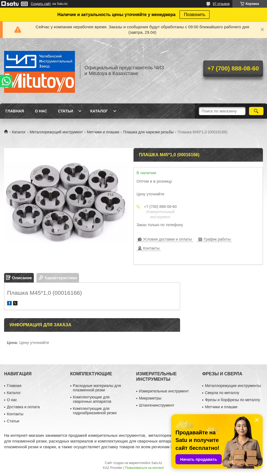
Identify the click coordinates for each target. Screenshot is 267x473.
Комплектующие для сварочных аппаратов (92, 399)
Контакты (15, 414)
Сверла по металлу (222, 393)
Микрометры (150, 398)
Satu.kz (156, 463)
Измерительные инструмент (164, 391)
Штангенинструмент (156, 405)
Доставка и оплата (23, 407)
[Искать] (256, 111)
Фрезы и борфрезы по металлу (232, 400)
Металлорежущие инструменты (233, 385)
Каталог (99, 111)
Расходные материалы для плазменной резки (97, 387)
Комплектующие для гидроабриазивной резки (95, 410)
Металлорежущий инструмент (56, 132)
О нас (41, 111)
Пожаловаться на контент (144, 468)
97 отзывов (221, 4)
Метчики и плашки (103, 132)
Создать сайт (41, 4)
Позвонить (194, 14)
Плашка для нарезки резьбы (148, 132)
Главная (14, 111)
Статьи (65, 111)
